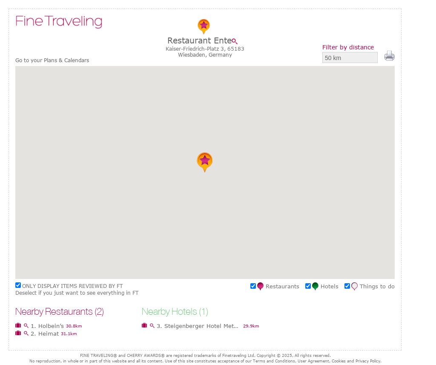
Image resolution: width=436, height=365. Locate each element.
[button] (205, 162)
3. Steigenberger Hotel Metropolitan (199, 325)
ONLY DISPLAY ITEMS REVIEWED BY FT (72, 286)
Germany (220, 54)
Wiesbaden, (193, 54)
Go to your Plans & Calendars (52, 60)
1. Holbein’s (47, 325)
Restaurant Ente (199, 40)
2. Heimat (45, 333)
